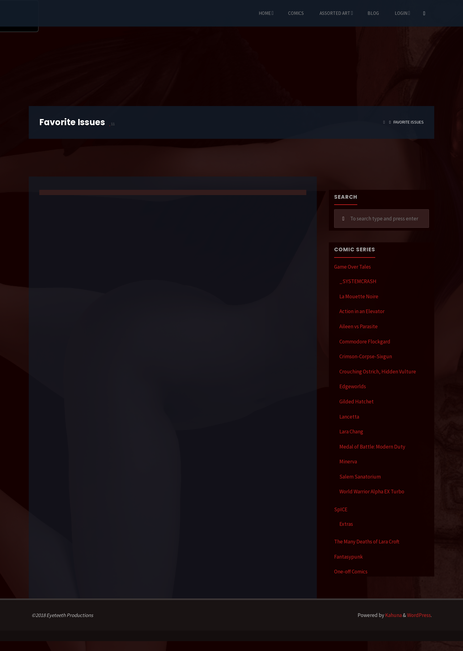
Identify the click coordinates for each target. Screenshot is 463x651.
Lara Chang (351, 431)
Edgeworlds (352, 386)
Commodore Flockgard (364, 341)
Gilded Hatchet (356, 401)
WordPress (419, 615)
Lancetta (349, 416)
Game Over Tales (352, 266)
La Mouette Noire (358, 296)
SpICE (340, 509)
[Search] (424, 13)
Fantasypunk (348, 556)
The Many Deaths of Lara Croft (366, 541)
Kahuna (393, 615)
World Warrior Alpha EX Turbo (371, 491)
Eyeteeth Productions (44, 13)
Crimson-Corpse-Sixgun (365, 356)
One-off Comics (350, 571)
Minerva (348, 461)
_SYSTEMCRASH (357, 281)
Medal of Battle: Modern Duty (372, 446)
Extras (346, 524)
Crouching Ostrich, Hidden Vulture (377, 371)
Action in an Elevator (361, 311)
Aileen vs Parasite (358, 326)
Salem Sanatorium (360, 476)
